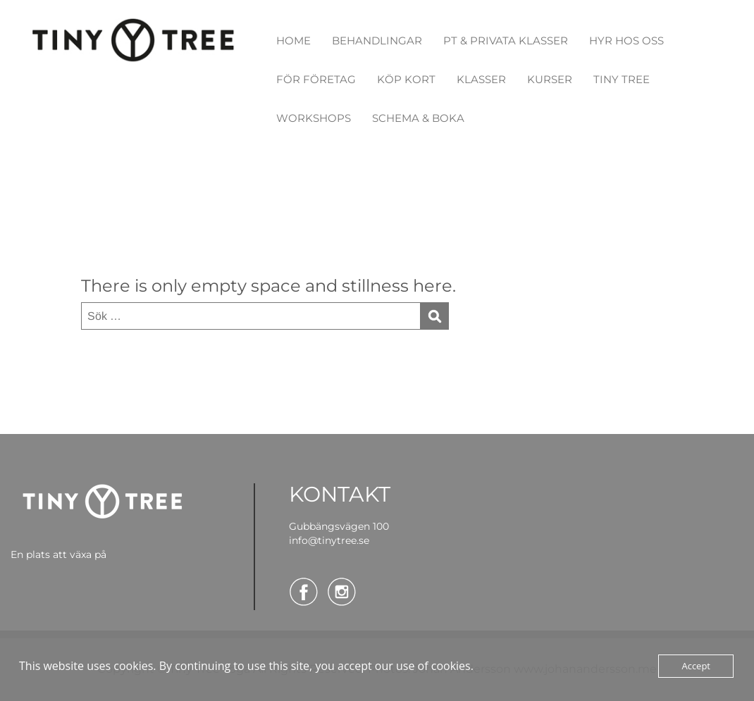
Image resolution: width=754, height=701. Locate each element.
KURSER (549, 79)
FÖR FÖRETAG (316, 79)
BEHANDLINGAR (377, 40)
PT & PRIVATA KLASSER (505, 40)
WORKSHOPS (313, 118)
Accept (695, 665)
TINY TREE (621, 79)
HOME (293, 40)
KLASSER (481, 79)
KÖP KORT (406, 79)
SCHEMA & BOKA (418, 118)
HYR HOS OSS (626, 40)
